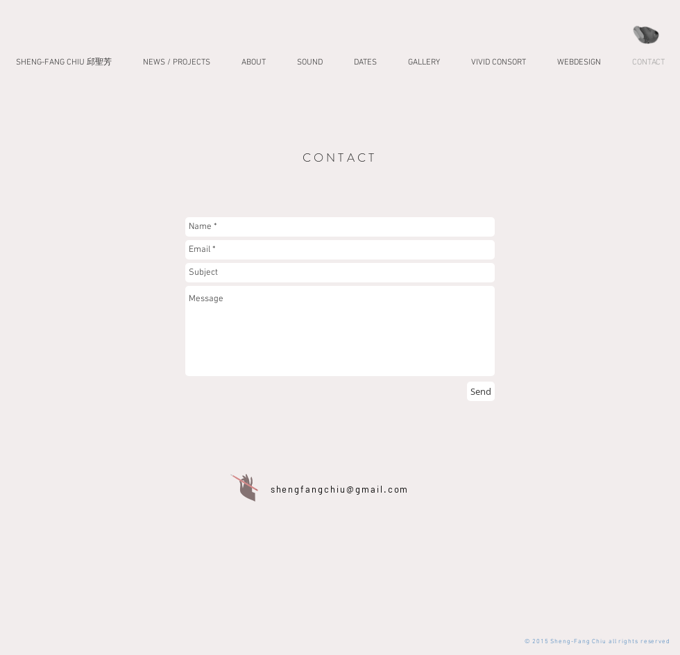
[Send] (481, 391)
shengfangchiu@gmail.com (340, 489)
